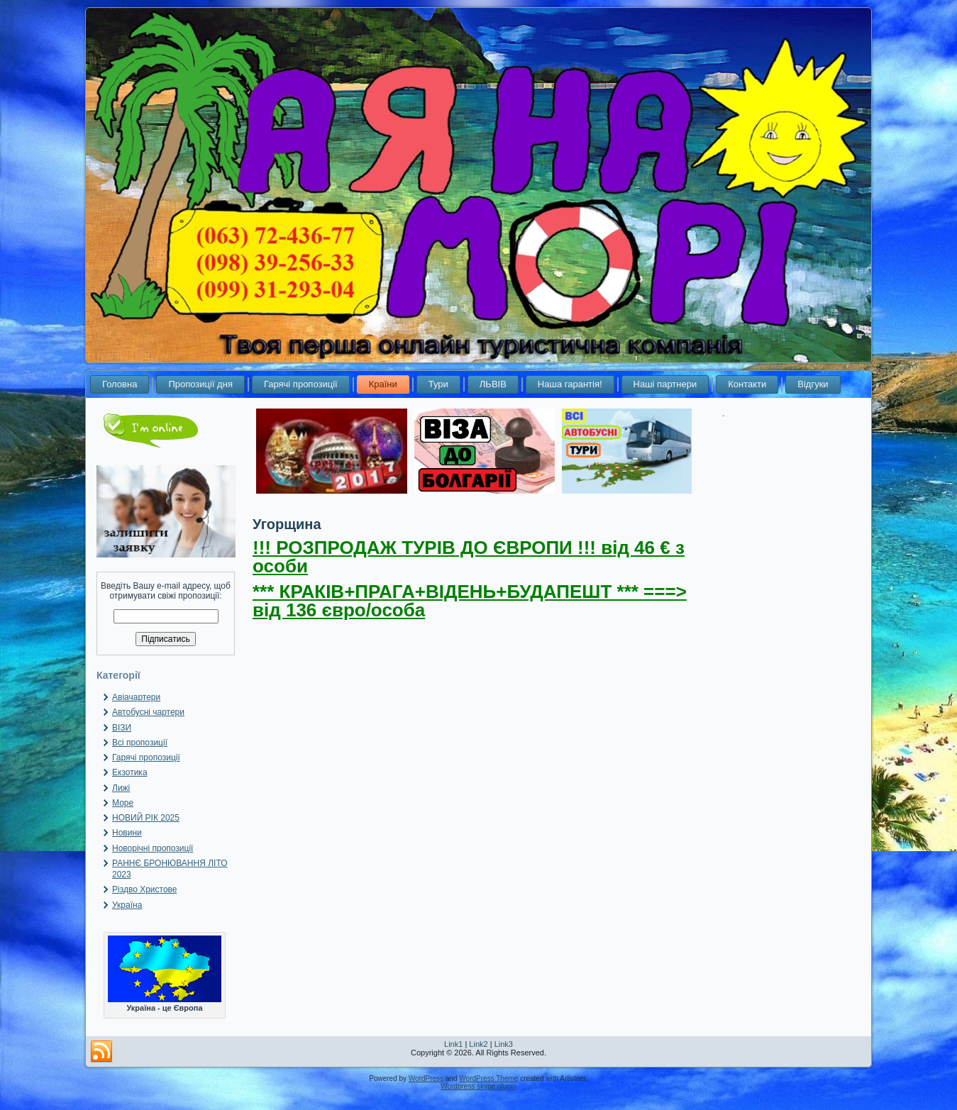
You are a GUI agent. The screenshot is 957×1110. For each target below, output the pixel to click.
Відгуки (812, 384)
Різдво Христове (144, 889)
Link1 (453, 1044)
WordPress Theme (488, 1078)
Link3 (503, 1044)
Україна (127, 905)
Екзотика (130, 772)
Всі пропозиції (139, 743)
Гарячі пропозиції (301, 384)
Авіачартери (136, 697)
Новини (127, 833)
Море (122, 803)
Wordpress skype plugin (478, 1086)
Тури (438, 384)
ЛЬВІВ (493, 384)
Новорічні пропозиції (152, 848)
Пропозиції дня (200, 384)
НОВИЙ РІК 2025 (145, 818)
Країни (383, 384)
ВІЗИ (121, 728)
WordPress (426, 1078)
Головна (119, 384)
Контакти (747, 384)
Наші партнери (665, 384)
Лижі (121, 788)
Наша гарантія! (570, 384)
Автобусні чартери (148, 712)
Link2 (478, 1044)
